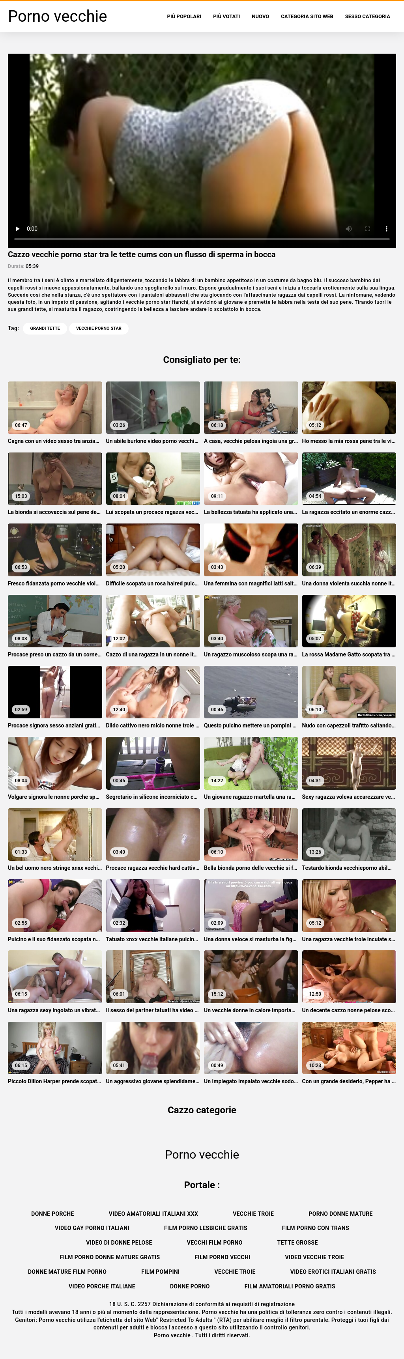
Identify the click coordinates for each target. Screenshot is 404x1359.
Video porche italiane (102, 1286)
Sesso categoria (367, 16)
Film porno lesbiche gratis (205, 1228)
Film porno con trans (315, 1228)
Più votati (226, 16)
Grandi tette (45, 328)
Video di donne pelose (119, 1242)
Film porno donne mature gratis (110, 1257)
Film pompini (160, 1272)
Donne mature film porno (67, 1272)
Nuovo (260, 16)
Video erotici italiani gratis (333, 1272)
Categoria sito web (307, 16)
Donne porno (190, 1286)
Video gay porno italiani (92, 1228)
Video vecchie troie (314, 1257)
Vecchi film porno (215, 1242)
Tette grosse (297, 1242)
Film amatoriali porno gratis (290, 1286)
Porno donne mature (341, 1214)
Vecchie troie (253, 1214)
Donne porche (52, 1214)
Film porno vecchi (223, 1257)
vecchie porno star (99, 328)
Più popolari (184, 16)
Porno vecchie (173, 1335)
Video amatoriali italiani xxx (153, 1214)
